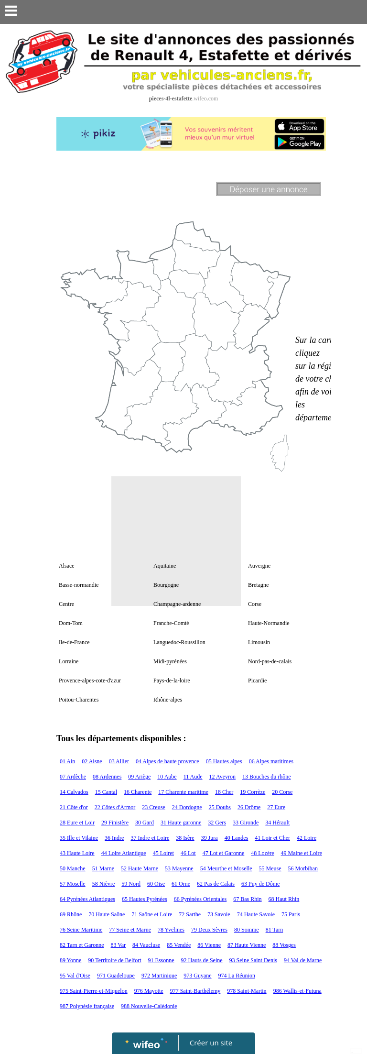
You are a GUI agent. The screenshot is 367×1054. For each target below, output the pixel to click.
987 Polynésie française (87, 1006)
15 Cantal (106, 792)
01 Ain (67, 761)
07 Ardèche (73, 776)
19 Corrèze (252, 792)
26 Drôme (248, 807)
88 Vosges (284, 945)
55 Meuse (270, 868)
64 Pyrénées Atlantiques (87, 899)
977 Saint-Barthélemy (195, 991)
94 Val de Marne (303, 960)
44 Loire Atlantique (123, 853)
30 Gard (144, 822)
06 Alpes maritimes (271, 761)
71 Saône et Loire (151, 914)
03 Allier (119, 761)
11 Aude (193, 776)
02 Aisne (92, 761)
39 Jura (209, 837)
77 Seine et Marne (130, 929)
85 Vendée (179, 945)
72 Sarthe (190, 914)
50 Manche (73, 868)
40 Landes (236, 837)
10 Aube (166, 776)
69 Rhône (71, 914)
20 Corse (282, 792)
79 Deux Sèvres (209, 929)
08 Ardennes (107, 776)
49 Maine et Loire (301, 853)
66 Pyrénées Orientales (200, 899)
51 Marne (103, 868)
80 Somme (246, 929)
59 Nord (130, 883)
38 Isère (185, 837)
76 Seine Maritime (81, 929)
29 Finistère (115, 822)
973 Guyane (197, 975)
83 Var (118, 945)
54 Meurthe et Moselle (226, 868)
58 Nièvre (103, 883)
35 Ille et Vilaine (79, 837)
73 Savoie (218, 914)
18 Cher (224, 792)
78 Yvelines (171, 929)
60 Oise (156, 883)
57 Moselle (73, 883)
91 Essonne (161, 960)
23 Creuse (153, 807)
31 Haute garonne (181, 822)
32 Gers (217, 822)
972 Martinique (159, 975)
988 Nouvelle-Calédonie (149, 1006)
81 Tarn (274, 929)
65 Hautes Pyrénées (144, 899)
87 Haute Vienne (246, 945)
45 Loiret (163, 853)
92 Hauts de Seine (202, 960)
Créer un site (211, 1042)
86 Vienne (209, 945)
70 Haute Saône (106, 914)
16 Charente (137, 792)
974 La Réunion (236, 975)
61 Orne (181, 883)
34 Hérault (277, 822)
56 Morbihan (303, 868)
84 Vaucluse (146, 945)
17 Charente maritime (183, 792)
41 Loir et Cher (272, 837)
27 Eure (276, 807)
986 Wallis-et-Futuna (297, 991)
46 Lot (188, 853)
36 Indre (114, 837)
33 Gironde (246, 822)
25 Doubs (220, 807)
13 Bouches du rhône (266, 776)
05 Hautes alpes (224, 761)
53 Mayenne (179, 868)
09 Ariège (139, 776)
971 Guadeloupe (116, 975)
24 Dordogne (187, 807)
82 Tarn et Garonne (82, 945)
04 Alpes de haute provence (167, 761)
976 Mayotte (148, 991)
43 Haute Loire (77, 853)
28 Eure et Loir (77, 822)
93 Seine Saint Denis (253, 960)
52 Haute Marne (139, 868)
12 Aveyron (222, 776)
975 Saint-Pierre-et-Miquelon (94, 991)
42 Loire (306, 837)
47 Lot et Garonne (224, 853)
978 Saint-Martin (246, 991)
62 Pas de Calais (216, 883)
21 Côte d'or (74, 807)
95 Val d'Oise (75, 975)
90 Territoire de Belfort (114, 960)
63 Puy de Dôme (260, 883)
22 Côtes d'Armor (115, 807)
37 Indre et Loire (149, 837)
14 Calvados (74, 792)
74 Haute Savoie (256, 914)
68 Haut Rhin (284, 899)
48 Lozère (262, 853)
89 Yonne (70, 960)
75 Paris (290, 914)
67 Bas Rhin (247, 899)
